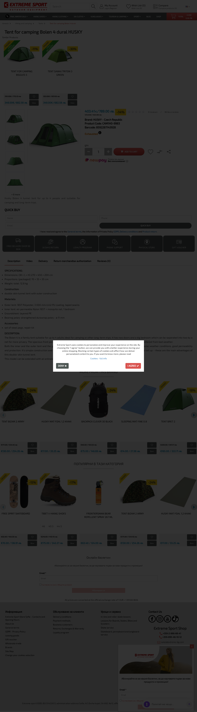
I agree (133, 365)
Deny (62, 365)
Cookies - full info (98, 358)
